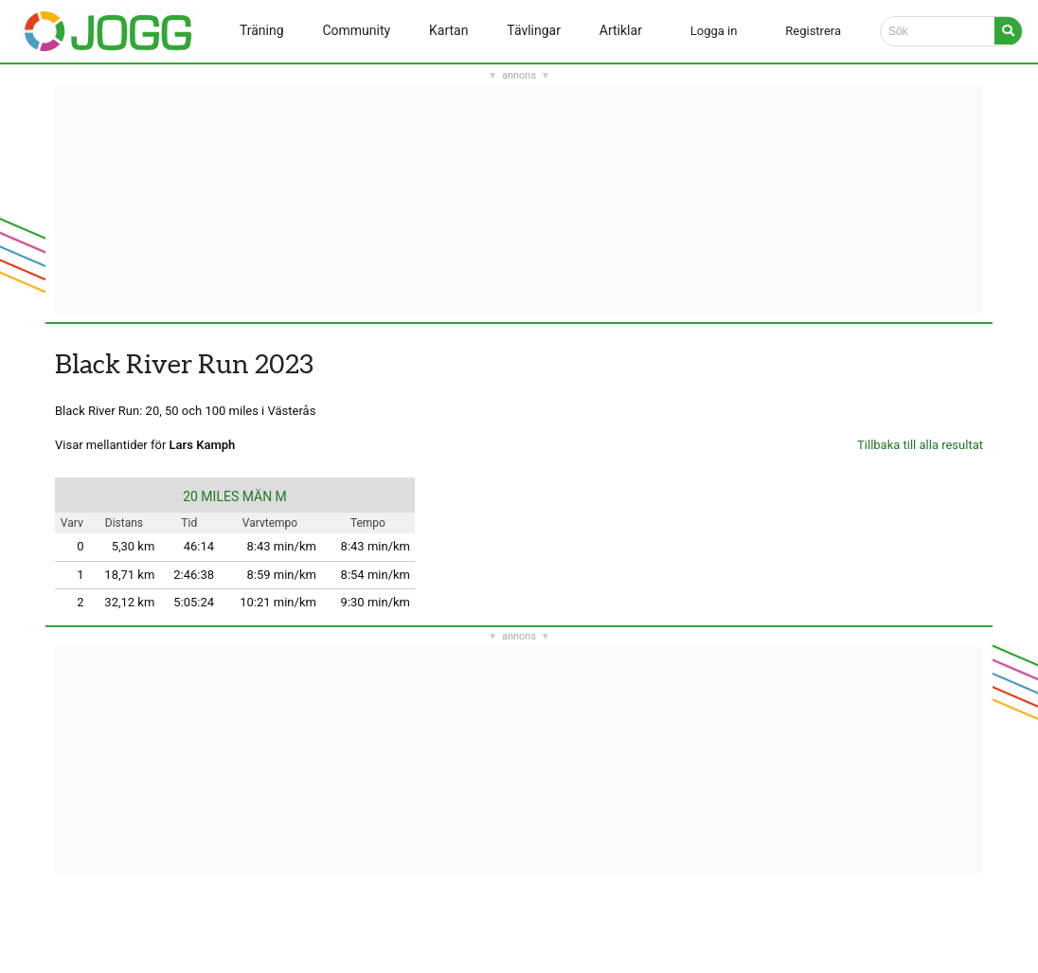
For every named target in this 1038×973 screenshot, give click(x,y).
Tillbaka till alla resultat (920, 445)
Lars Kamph (203, 445)
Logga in (714, 31)
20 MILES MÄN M (235, 496)
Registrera (813, 31)
